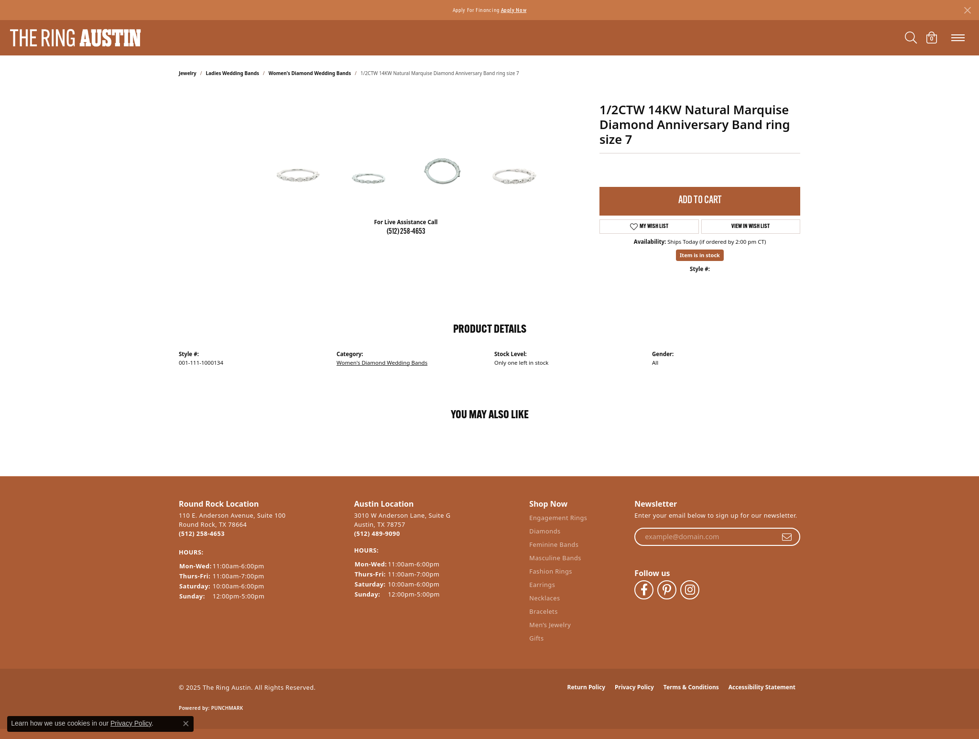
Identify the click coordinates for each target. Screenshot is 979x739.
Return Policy (586, 687)
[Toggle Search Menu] (911, 38)
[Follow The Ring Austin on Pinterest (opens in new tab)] (666, 589)
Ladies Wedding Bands (232, 73)
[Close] (967, 10)
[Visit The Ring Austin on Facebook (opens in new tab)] (643, 589)
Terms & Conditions (691, 687)
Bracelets (543, 611)
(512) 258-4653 (406, 232)
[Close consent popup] (186, 724)
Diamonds (544, 531)
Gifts (536, 638)
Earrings (542, 584)
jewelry (187, 73)
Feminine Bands (553, 544)
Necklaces (544, 598)
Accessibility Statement (762, 687)
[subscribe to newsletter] (786, 537)
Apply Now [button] (514, 9)
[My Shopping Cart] (931, 38)
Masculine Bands (555, 558)
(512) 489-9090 (377, 533)
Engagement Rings (558, 517)
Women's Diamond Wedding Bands (310, 73)
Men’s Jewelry (550, 624)
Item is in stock (700, 255)
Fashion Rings (550, 571)
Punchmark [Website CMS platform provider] (227, 708)
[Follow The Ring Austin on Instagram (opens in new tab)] (689, 589)
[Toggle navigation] (958, 37)
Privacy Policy (634, 687)
